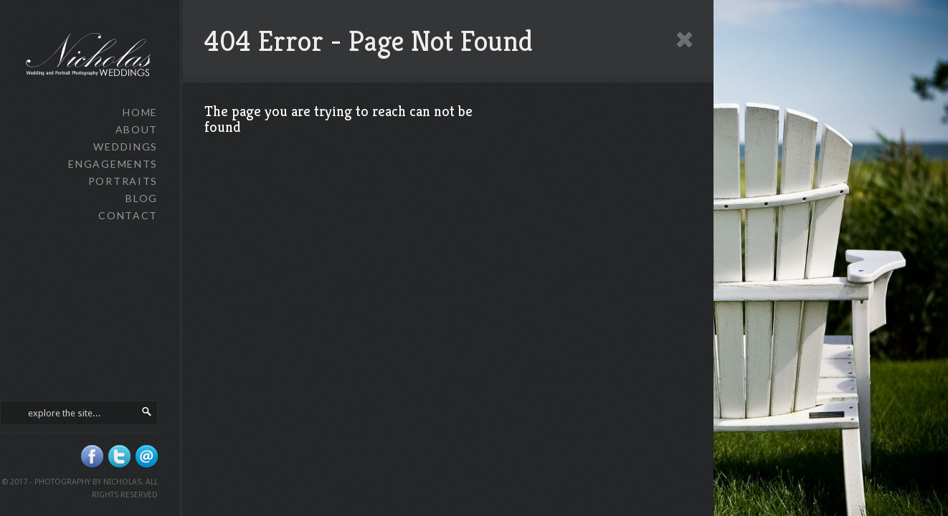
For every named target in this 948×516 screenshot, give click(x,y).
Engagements (113, 164)
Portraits (123, 181)
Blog (141, 198)
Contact (128, 215)
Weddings (125, 146)
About (136, 129)
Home (140, 112)
